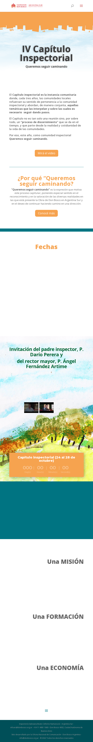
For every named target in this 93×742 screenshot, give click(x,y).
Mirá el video (46, 153)
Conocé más (46, 213)
